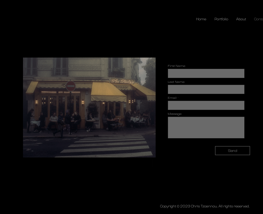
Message (174, 113)
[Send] (232, 150)
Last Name (176, 81)
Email (172, 97)
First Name (176, 65)
